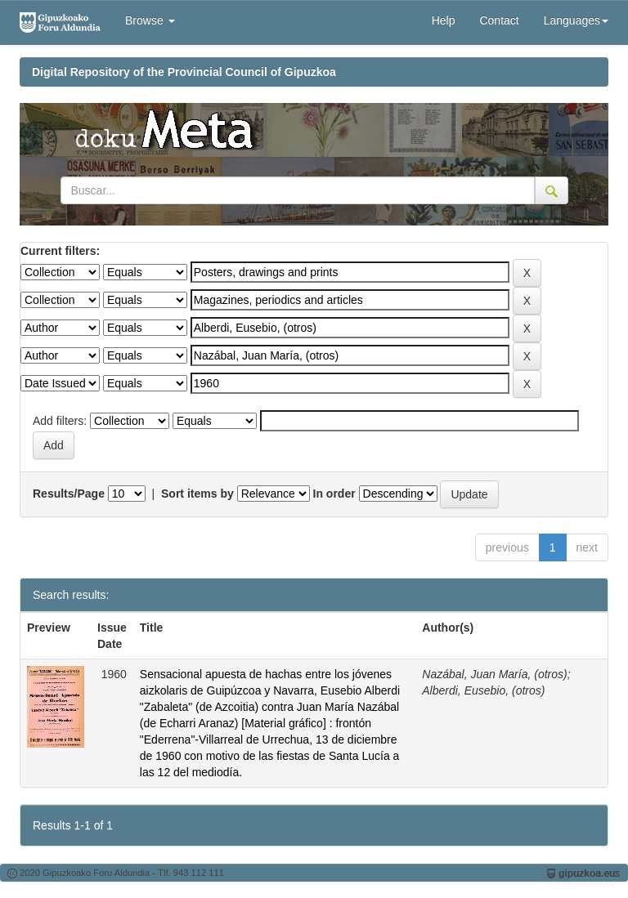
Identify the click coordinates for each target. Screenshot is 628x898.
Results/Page (69, 493)
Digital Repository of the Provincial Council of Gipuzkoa (184, 71)
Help (443, 20)
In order (334, 493)
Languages (576, 20)
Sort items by (197, 493)
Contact (498, 20)
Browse (150, 20)
